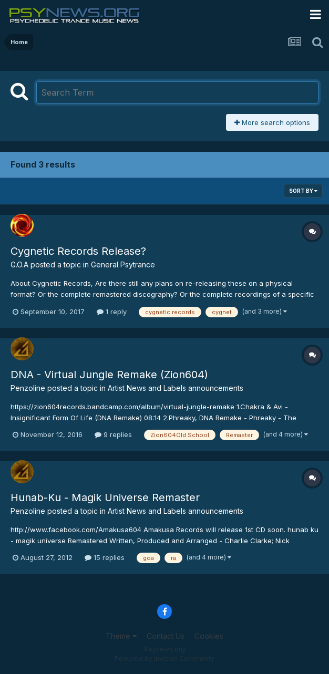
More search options (272, 122)
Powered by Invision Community (164, 658)
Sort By (303, 191)
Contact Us (165, 635)
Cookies (208, 635)
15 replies (105, 557)
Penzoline (28, 387)
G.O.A (19, 264)
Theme (121, 635)
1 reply (112, 311)
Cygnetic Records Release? (78, 251)
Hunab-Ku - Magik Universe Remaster (105, 497)
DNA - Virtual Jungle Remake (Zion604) (109, 374)
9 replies (113, 434)
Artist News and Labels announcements (175, 387)
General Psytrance (123, 264)
